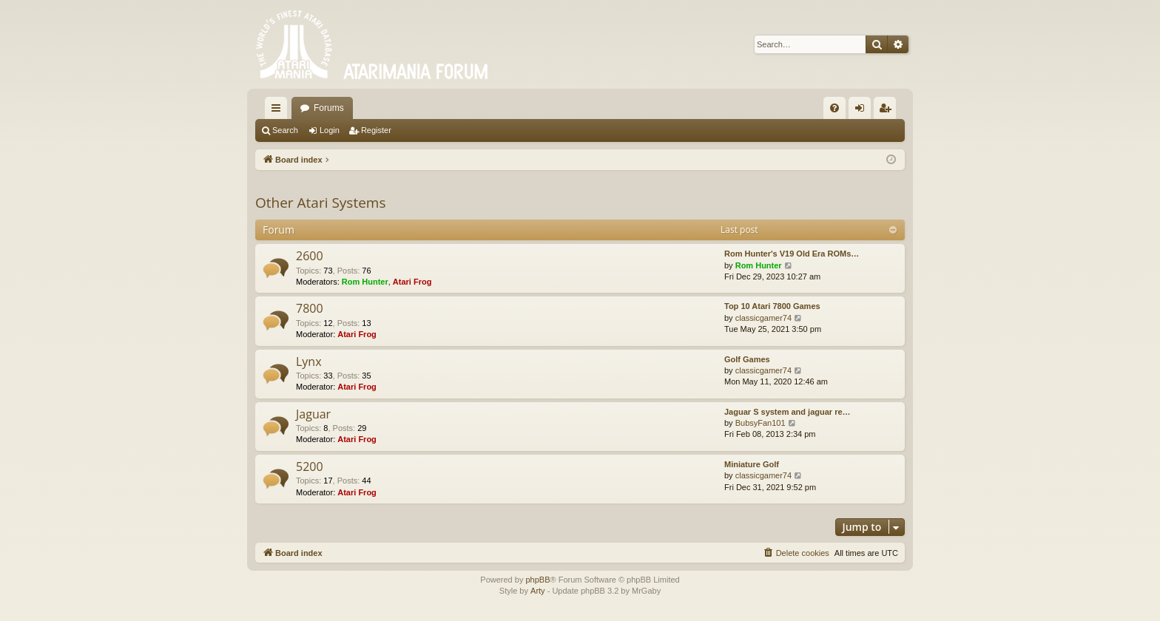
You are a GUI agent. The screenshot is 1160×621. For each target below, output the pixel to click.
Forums (329, 108)
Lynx (309, 361)
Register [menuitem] (888, 111)
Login (330, 130)
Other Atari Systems (320, 202)
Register (376, 130)
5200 (309, 466)
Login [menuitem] (863, 111)
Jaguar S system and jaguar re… (787, 411)
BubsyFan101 (760, 422)
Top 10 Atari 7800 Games (772, 306)
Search (285, 130)
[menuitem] (834, 108)
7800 (309, 308)
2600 (309, 256)
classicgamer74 (763, 317)
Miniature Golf (751, 464)
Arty (537, 590)
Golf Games (747, 359)
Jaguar (313, 414)
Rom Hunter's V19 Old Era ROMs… (791, 253)
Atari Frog (412, 281)
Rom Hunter (365, 281)
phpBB (537, 579)
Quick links (279, 111)
